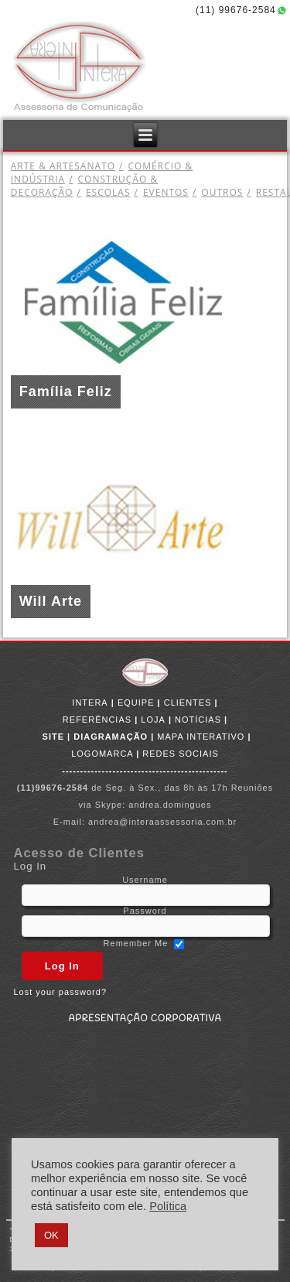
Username (145, 879)
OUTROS (216, 192)
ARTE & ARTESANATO (63, 166)
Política (167, 1206)
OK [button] (51, 1235)
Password (144, 910)
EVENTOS (159, 192)
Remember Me (136, 943)
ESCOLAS (102, 192)
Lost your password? (60, 992)
